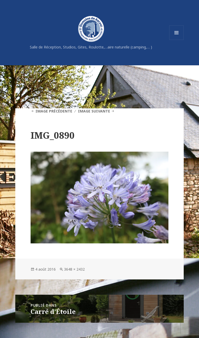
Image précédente (53, 111)
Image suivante (94, 111)
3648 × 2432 (74, 269)
